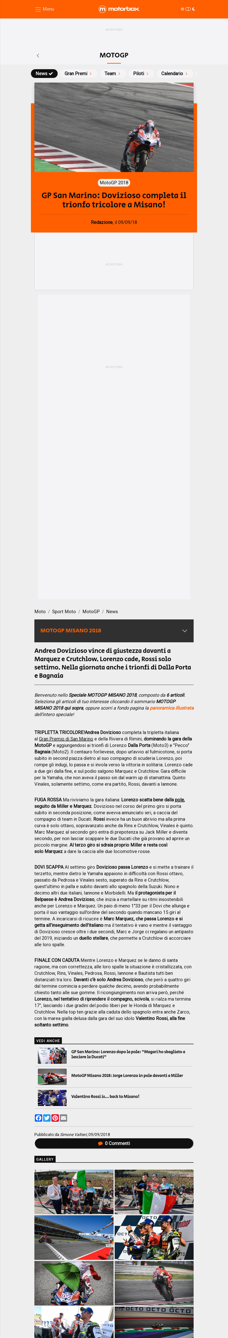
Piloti (141, 73)
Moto (40, 611)
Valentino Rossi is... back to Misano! (105, 1097)
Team (113, 73)
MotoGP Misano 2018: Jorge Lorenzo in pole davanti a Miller (127, 1076)
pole (179, 800)
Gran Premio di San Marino (66, 739)
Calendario (175, 73)
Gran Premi (79, 73)
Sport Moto (64, 611)
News (44, 73)
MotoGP (91, 611)
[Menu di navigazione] (44, 9)
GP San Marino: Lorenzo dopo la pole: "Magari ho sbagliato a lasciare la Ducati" (128, 1054)
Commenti (114, 1143)
